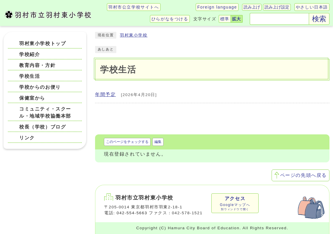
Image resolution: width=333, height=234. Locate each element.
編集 (157, 142)
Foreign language (217, 7)
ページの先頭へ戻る (303, 175)
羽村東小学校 (134, 35)
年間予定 (105, 94)
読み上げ (252, 7)
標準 (224, 19)
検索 (319, 19)
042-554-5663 (132, 213)
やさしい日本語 (312, 7)
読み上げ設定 (277, 7)
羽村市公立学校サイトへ (133, 7)
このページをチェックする (127, 142)
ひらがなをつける (169, 19)
